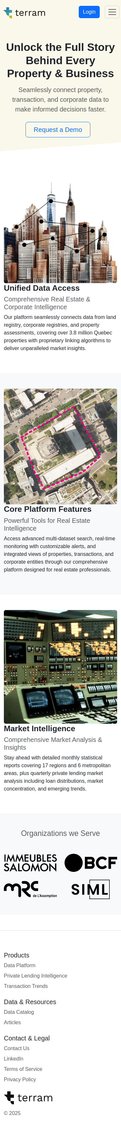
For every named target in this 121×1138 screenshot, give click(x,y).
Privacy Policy (20, 1079)
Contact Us (16, 1048)
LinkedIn (14, 1059)
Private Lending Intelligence (35, 976)
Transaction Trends (26, 986)
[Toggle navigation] (112, 12)
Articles (12, 1022)
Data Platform (19, 965)
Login (89, 12)
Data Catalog (19, 1012)
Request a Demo (58, 129)
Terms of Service (23, 1069)
